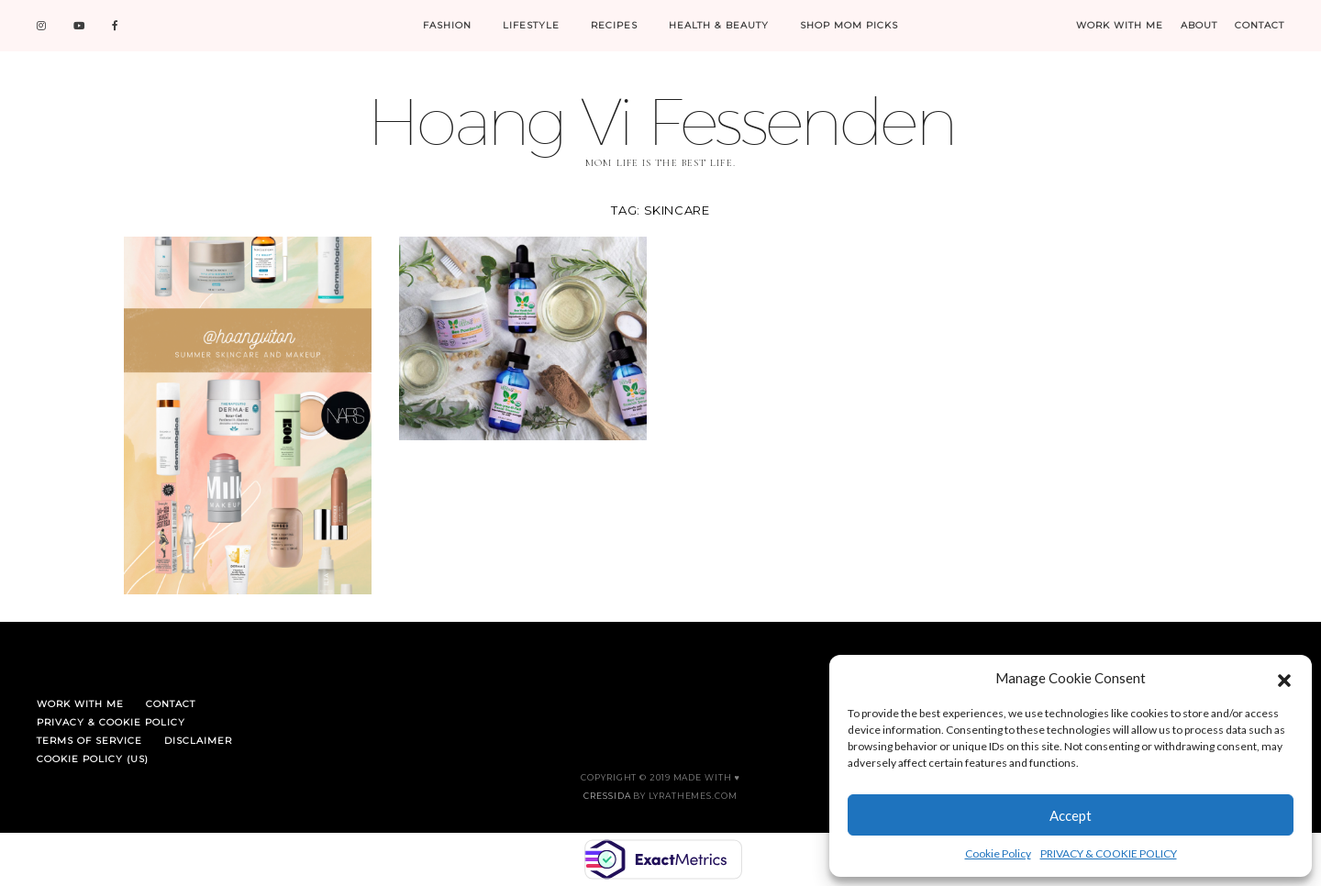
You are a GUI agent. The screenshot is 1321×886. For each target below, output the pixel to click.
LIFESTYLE (531, 25)
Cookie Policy (998, 853)
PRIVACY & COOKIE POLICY (1108, 853)
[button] (1284, 678)
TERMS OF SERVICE (89, 741)
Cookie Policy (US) (93, 759)
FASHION (447, 25)
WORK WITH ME (1119, 25)
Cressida (606, 796)
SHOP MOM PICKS (849, 25)
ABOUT (1199, 25)
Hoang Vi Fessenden (660, 121)
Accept (1070, 815)
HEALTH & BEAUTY (719, 25)
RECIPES (614, 25)
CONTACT (1259, 25)
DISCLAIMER (198, 741)
